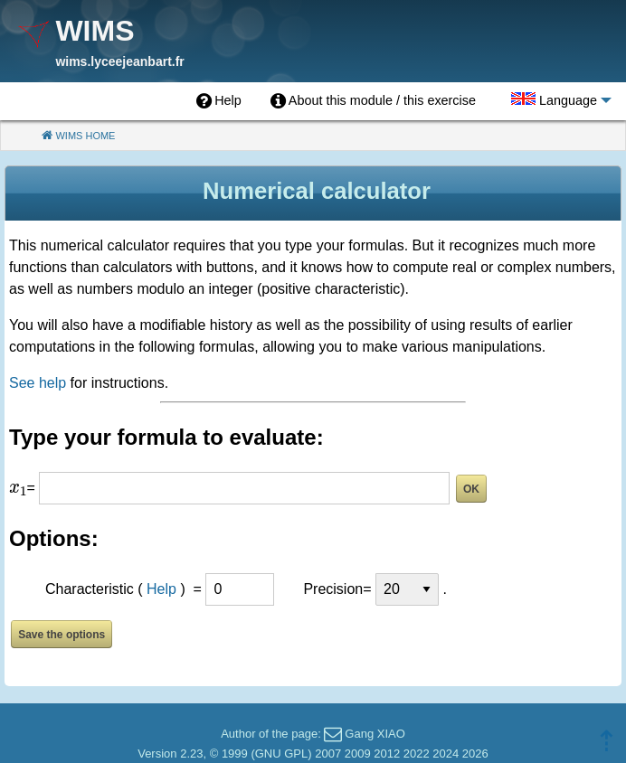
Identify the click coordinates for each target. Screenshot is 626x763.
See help (37, 383)
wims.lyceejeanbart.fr (119, 61)
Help (161, 589)
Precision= (337, 589)
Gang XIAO (374, 733)
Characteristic (89, 589)
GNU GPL (281, 753)
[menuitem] (219, 101)
